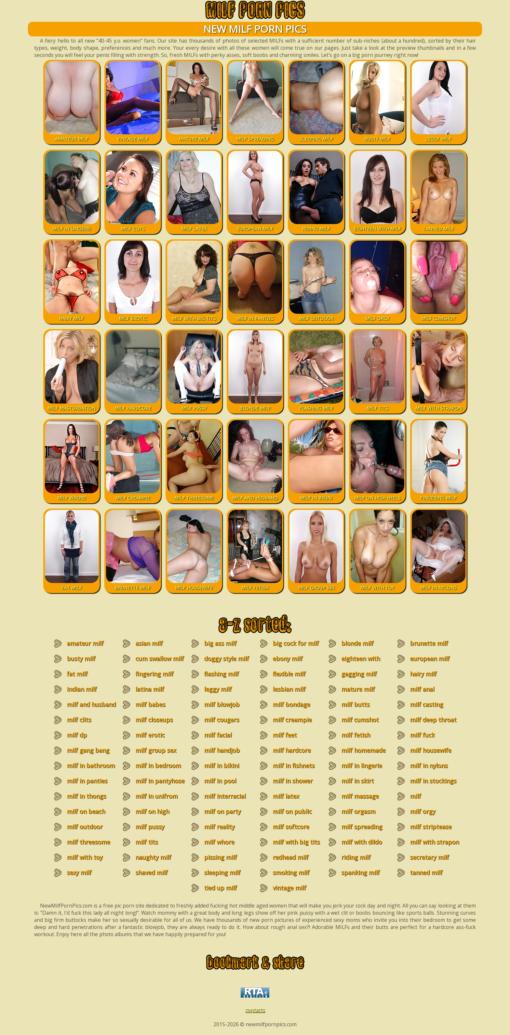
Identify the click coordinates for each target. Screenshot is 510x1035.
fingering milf (154, 674)
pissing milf (220, 857)
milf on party (222, 811)
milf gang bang (88, 750)
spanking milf (360, 872)
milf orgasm (358, 811)
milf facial (218, 735)
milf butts (355, 704)
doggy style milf (226, 658)
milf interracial (225, 796)
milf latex (286, 796)
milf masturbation (424, 800)
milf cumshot (360, 719)
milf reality (219, 826)
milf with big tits (296, 842)
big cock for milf (296, 643)
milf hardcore (292, 750)
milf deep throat (433, 719)
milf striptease (430, 826)
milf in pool (220, 781)
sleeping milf (222, 872)
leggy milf (218, 689)
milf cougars (221, 719)
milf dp (77, 735)
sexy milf (79, 872)
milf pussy (149, 826)
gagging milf (359, 674)
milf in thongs (86, 796)
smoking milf (291, 872)
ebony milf (287, 658)
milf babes (150, 704)
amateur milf (85, 643)
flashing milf (221, 674)
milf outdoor (84, 826)
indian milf (82, 689)
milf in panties (87, 781)
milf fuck (422, 735)
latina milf (149, 689)
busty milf (81, 658)
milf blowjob (221, 704)
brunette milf (429, 643)
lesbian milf (289, 689)
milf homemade (363, 750)
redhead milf (290, 857)
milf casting (426, 704)
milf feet (285, 735)
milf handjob (222, 750)
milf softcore (291, 826)
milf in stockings (433, 781)
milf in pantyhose (159, 781)
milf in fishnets (294, 765)
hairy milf (423, 674)
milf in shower (293, 781)
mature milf (358, 689)
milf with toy (84, 857)
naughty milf (153, 857)
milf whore (219, 842)
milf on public (292, 811)
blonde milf (357, 643)
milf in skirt (357, 781)
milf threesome (88, 842)
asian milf (149, 643)
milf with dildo (361, 842)
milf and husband (91, 704)
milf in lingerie (361, 765)
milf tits (146, 842)
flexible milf (289, 674)
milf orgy (422, 811)
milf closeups (154, 719)
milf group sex (155, 750)
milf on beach (86, 811)
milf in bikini (221, 765)
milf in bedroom (158, 765)
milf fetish (355, 735)
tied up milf (220, 888)
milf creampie (292, 719)
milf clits (79, 719)
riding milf (355, 857)
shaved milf (151, 872)
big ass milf (220, 643)
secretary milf (429, 857)
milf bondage (291, 704)
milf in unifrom (156, 796)
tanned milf (426, 872)
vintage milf (289, 888)
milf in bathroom (91, 765)
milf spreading (361, 826)
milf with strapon (434, 842)
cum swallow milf (159, 658)
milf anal (422, 689)
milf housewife (430, 750)
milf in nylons (429, 765)
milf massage (360, 796)
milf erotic (150, 735)
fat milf (77, 674)
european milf (430, 658)
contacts (255, 1010)
